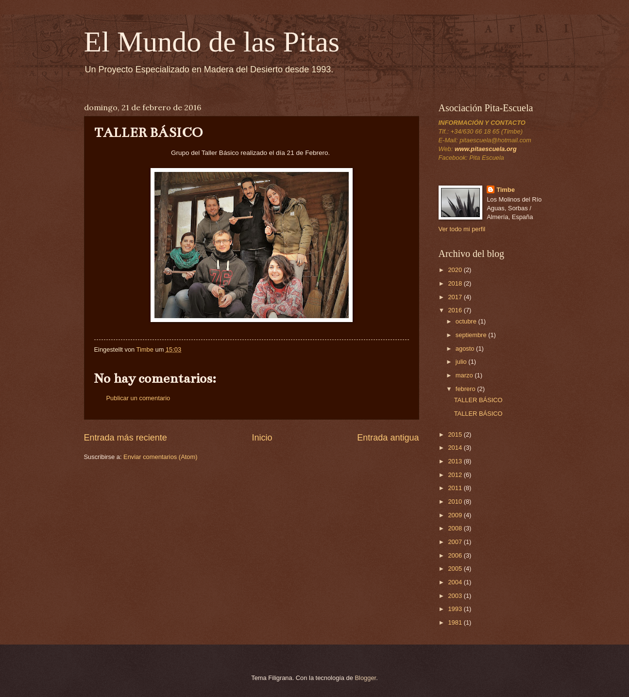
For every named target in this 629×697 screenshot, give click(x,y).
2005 (455, 568)
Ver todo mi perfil (462, 229)
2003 (455, 595)
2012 (455, 474)
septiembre (472, 335)
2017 (455, 297)
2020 (455, 269)
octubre (467, 321)
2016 (455, 310)
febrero (466, 388)
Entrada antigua (388, 437)
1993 (455, 608)
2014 (455, 447)
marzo (465, 375)
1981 (455, 622)
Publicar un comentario (138, 398)
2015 (455, 434)
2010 (455, 501)
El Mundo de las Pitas (212, 42)
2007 (455, 541)
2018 (455, 283)
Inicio (262, 437)
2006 (455, 555)
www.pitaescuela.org (486, 149)
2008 (455, 528)
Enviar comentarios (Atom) (160, 456)
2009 (455, 515)
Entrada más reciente (125, 437)
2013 (455, 461)
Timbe (505, 189)
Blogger (365, 677)
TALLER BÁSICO (478, 400)
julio (462, 361)
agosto (466, 348)
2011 (455, 488)
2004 (455, 582)
